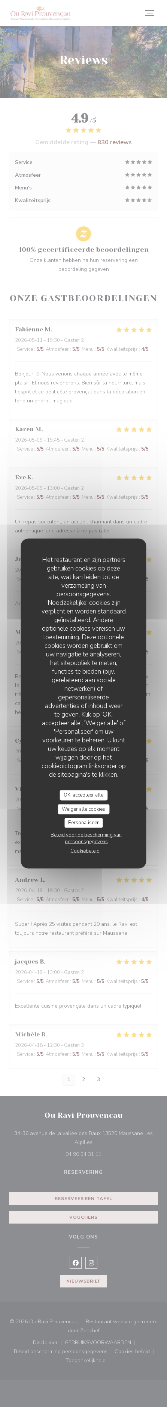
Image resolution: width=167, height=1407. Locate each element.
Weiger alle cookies (83, 808)
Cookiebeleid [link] (85, 850)
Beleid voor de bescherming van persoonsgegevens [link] (86, 838)
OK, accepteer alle (83, 795)
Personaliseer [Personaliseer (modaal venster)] (83, 822)
